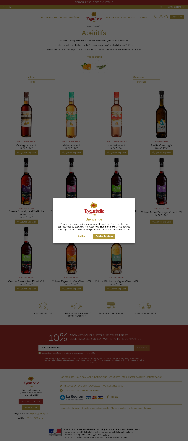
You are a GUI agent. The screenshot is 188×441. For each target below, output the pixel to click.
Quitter (81, 236)
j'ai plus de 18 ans (104, 236)
